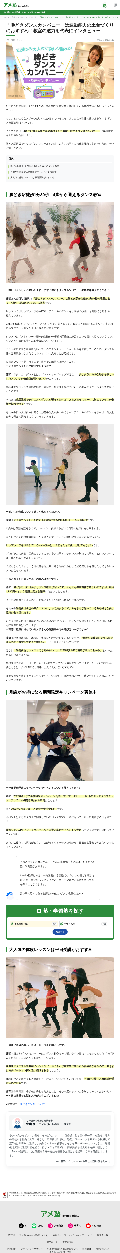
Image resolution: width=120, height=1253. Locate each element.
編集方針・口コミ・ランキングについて (72, 1235)
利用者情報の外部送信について (62, 1249)
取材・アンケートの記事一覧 (24, 17)
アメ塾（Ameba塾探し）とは (33, 1235)
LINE (37, 1225)
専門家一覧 (52, 1242)
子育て (74, 1225)
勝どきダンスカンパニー (34, 1104)
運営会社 (86, 1249)
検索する (60, 932)
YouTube (93, 1225)
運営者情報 (67, 1242)
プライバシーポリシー (32, 1249)
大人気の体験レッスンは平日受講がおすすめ (32, 177)
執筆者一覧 (102, 1235)
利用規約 (11, 1249)
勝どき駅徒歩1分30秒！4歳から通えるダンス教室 (34, 166)
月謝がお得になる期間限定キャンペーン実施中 (33, 172)
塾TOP (6, 17)
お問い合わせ (102, 1249)
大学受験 (55, 1225)
